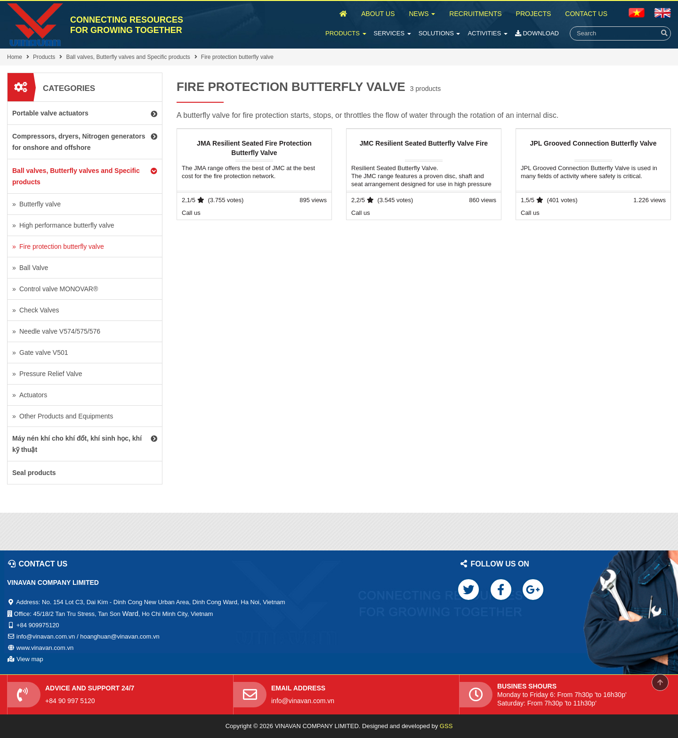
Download (537, 33)
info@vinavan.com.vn (302, 701)
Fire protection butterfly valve (237, 57)
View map (29, 659)
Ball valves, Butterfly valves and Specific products (128, 57)
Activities (487, 33)
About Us (378, 13)
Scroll (660, 682)
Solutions (439, 33)
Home (14, 57)
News (422, 13)
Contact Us (586, 13)
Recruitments (475, 13)
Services (392, 33)
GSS (446, 726)
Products (345, 33)
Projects (533, 13)
